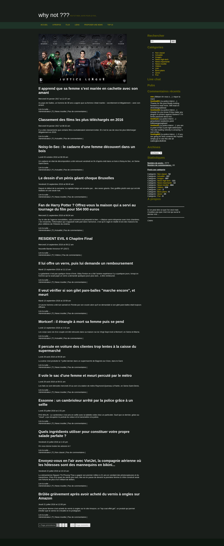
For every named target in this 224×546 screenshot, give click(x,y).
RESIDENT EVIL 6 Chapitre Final (66, 239)
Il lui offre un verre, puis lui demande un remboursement (86, 263)
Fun (157, 75)
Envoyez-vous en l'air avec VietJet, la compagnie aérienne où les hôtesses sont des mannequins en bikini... (90, 463)
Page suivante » (83, 525)
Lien (157, 68)
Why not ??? (54, 15)
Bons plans (160, 70)
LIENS (77, 25)
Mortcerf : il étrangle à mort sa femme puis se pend (81, 322)
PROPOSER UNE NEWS (93, 25)
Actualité (58, 138)
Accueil (44, 25)
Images (158, 57)
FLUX (68, 25)
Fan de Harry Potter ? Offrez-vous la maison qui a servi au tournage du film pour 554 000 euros (87, 207)
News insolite (60, 111)
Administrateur (45, 111)
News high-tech (162, 59)
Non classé (59, 452)
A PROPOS (57, 25)
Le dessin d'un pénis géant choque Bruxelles (76, 178)
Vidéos (58, 255)
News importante (162, 62)
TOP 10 (110, 25)
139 (72, 525)
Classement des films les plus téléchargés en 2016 (81, 120)
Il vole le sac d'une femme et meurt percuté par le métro (85, 376)
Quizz (157, 73)
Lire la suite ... (44, 109)
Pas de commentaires (77, 111)
